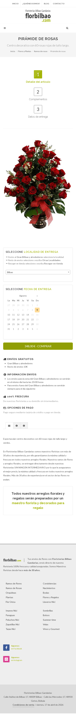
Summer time (49, 620)
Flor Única (10, 602)
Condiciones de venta (23, 705)
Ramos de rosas (41, 51)
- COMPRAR (38, 347)
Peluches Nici (12, 620)
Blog (46, 3)
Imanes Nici (11, 611)
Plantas (9, 598)
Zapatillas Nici (12, 625)
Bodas (46, 593)
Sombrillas (48, 611)
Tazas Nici (10, 629)
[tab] (9, 426)
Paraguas (10, 615)
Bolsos (46, 615)
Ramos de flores (14, 584)
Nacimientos (49, 588)
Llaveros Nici (49, 602)
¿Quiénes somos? (31, 3)
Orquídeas (11, 593)
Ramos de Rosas (14, 588)
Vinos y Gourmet (51, 629)
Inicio (15, 3)
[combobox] (38, 273)
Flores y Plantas (24, 51)
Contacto (58, 3)
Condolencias (49, 584)
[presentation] (9, 426)
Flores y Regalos (51, 598)
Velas (45, 625)
